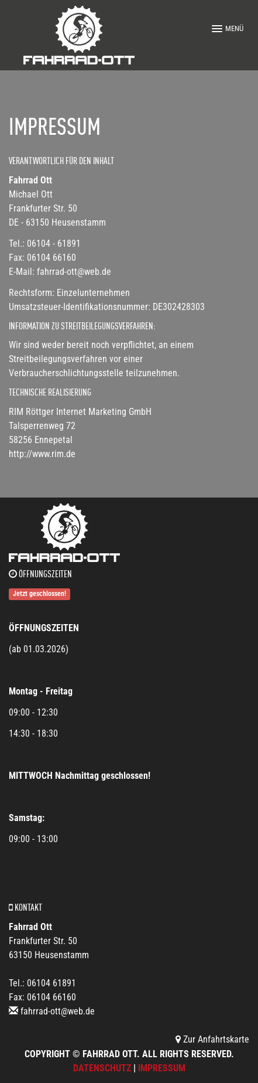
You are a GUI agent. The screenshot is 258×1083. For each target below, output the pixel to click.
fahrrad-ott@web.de (57, 1011)
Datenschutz (102, 1068)
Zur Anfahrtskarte (212, 1039)
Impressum (161, 1068)
